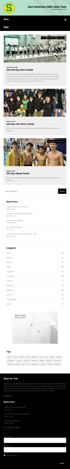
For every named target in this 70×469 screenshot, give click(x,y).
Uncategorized (11, 299)
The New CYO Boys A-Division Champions (19, 213)
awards (50, 364)
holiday (42, 360)
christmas (48, 360)
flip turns (19, 360)
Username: (7, 436)
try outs (8, 295)
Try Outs (17, 364)
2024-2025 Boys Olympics (14, 220)
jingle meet (35, 360)
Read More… (8, 396)
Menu (6, 19)
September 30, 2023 (12, 67)
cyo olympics (11, 360)
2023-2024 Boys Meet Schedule (19, 69)
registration (10, 272)
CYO (46, 357)
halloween (26, 360)
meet (28, 357)
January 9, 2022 (10, 121)
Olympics (22, 357)
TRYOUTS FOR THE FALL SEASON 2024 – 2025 (21, 234)
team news (60, 38)
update (8, 304)
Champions (58, 364)
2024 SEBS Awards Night (14, 227)
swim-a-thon (35, 364)
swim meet (35, 357)
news (28, 364)
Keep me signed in (11, 455)
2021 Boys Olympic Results (17, 173)
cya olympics (57, 360)
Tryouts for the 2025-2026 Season (17, 207)
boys (15, 357)
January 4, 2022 (10, 171)
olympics (9, 262)
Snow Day (10, 364)
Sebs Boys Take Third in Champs (20, 123)
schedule (43, 364)
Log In (62, 463)
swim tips (9, 281)
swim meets (51, 38)
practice (8, 267)
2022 (41, 357)
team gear (9, 285)
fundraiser (9, 258)
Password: (7, 446)
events (44, 38)
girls (23, 364)
